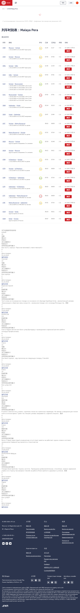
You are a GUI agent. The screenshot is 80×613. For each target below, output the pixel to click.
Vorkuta (17, 48)
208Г (4, 132)
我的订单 (28, 526)
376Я (4, 48)
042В (4, 141)
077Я (4, 168)
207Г (4, 123)
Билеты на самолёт (68, 529)
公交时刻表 (47, 532)
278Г (4, 202)
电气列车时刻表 (30, 532)
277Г (4, 195)
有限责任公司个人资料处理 (51, 567)
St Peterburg (12, 159)
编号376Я (5, 312)
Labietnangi (21, 177)
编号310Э (5, 507)
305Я (4, 114)
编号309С (5, 257)
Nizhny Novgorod (20, 123)
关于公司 (46, 553)
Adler (16, 66)
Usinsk (18, 105)
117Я (4, 186)
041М (4, 150)
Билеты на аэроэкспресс (33, 556)
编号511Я (5, 480)
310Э (4, 75)
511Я (4, 84)
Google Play (32, 580)
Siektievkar (12, 105)
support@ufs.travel (7, 538)
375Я (4, 57)
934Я (4, 218)
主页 (3, 9)
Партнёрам (47, 556)
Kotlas (16, 211)
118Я (4, 177)
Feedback (47, 564)
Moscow (11, 48)
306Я (4, 105)
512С (4, 94)
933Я (4, 211)
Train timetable (30, 529)
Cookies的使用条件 (49, 570)
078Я (4, 159)
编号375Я (5, 284)
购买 (68, 51)
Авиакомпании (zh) (67, 537)
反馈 (71, 3)
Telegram (10, 543)
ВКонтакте (3, 543)
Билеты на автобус (49, 529)
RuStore (39, 580)
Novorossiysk (19, 84)
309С (4, 66)
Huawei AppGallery (36, 580)
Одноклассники (7, 543)
